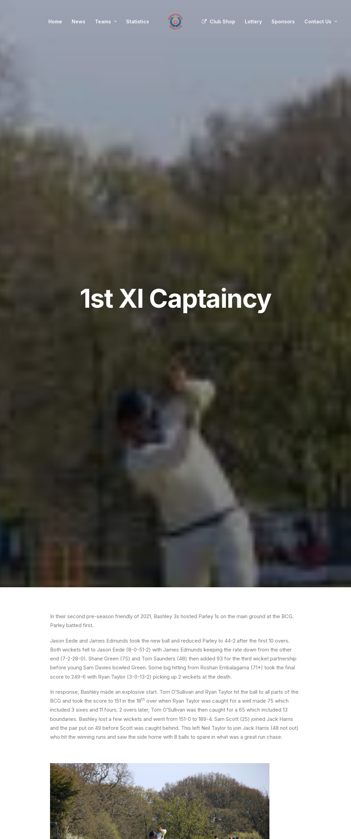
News (78, 21)
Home (55, 21)
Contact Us (320, 21)
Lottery (253, 21)
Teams (106, 21)
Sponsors (283, 21)
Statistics (137, 21)
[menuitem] (55, 21)
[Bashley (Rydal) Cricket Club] (175, 21)
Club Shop (222, 21)
